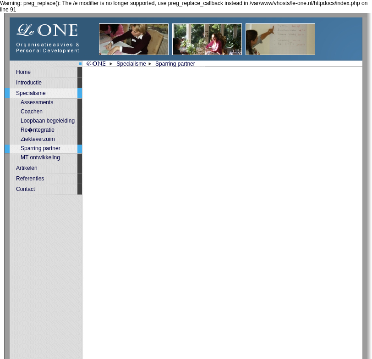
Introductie (29, 82)
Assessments (37, 102)
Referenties (30, 178)
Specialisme (131, 64)
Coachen (32, 111)
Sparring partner (175, 64)
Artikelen (27, 168)
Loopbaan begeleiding (48, 121)
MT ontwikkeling (40, 157)
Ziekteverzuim (38, 139)
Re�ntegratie (38, 130)
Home (23, 72)
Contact (25, 189)
